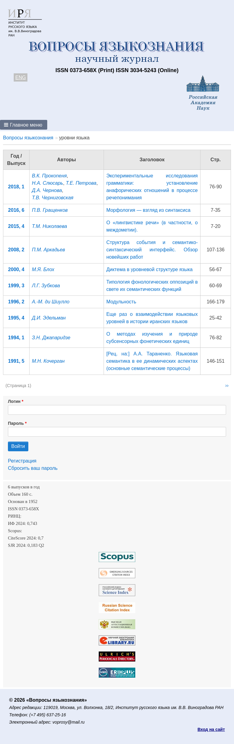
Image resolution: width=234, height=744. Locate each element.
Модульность (121, 301)
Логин (14, 401)
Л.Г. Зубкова (46, 285)
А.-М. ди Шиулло (50, 301)
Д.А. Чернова (47, 190)
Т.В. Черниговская (52, 197)
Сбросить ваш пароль (33, 468)
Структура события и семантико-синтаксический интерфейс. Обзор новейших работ (152, 250)
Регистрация (22, 460)
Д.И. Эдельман (49, 317)
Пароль (16, 423)
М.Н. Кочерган (48, 361)
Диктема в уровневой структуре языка (149, 269)
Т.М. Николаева (49, 226)
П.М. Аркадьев (48, 249)
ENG (20, 77)
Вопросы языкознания (28, 137)
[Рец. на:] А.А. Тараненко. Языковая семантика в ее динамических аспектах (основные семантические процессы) (152, 361)
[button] (23, 125)
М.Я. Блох (43, 269)
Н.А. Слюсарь (47, 183)
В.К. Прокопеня (49, 175)
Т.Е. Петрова (81, 183)
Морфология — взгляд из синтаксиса (148, 210)
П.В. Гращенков (50, 210)
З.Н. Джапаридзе (51, 337)
